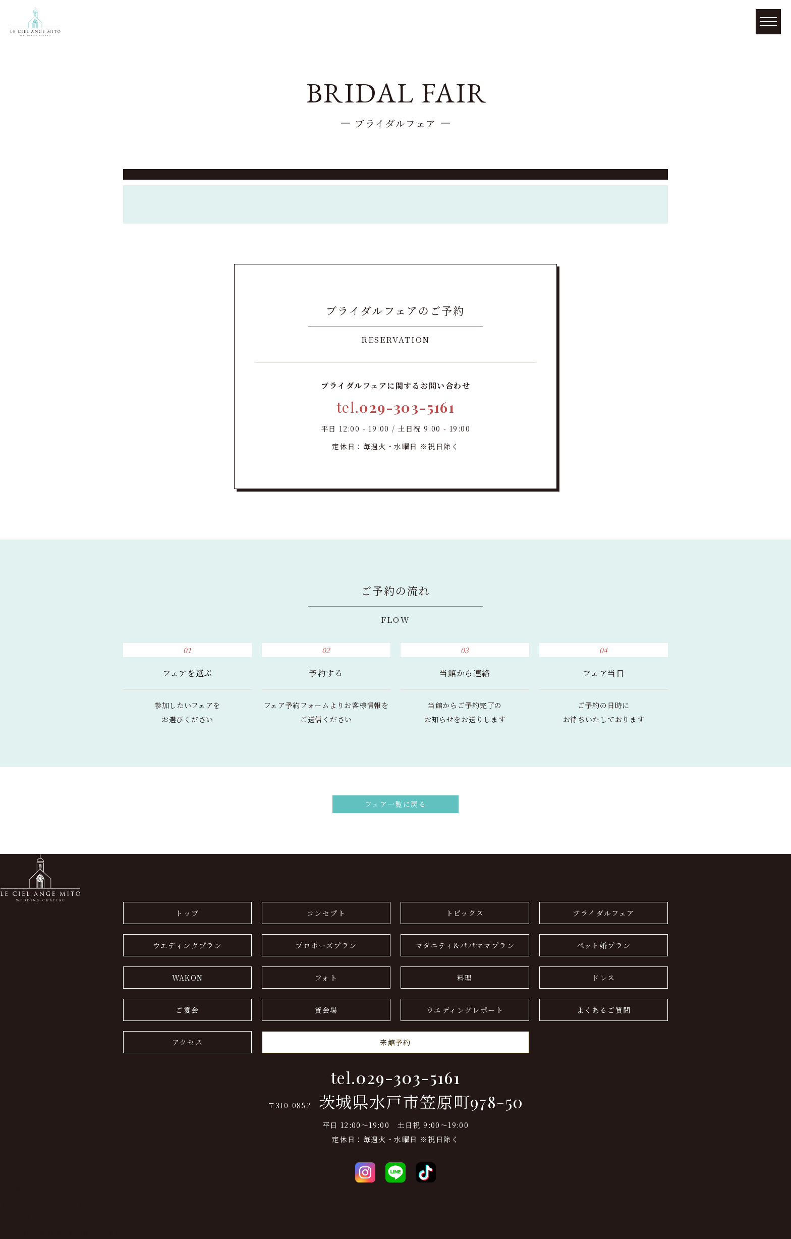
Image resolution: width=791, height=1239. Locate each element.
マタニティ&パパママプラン (465, 945)
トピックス (465, 913)
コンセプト (326, 913)
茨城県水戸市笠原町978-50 (421, 1102)
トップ (187, 913)
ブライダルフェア (603, 913)
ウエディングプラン (187, 945)
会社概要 (15, 1189)
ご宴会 (187, 1010)
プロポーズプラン (326, 945)
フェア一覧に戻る (395, 804)
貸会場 (325, 1010)
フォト (326, 978)
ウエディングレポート (464, 1010)
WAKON (187, 978)
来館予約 (395, 1042)
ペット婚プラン (604, 945)
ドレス (603, 978)
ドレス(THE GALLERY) (43, 1204)
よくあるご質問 (604, 1010)
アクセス (187, 1042)
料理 (465, 978)
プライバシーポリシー (39, 1218)
